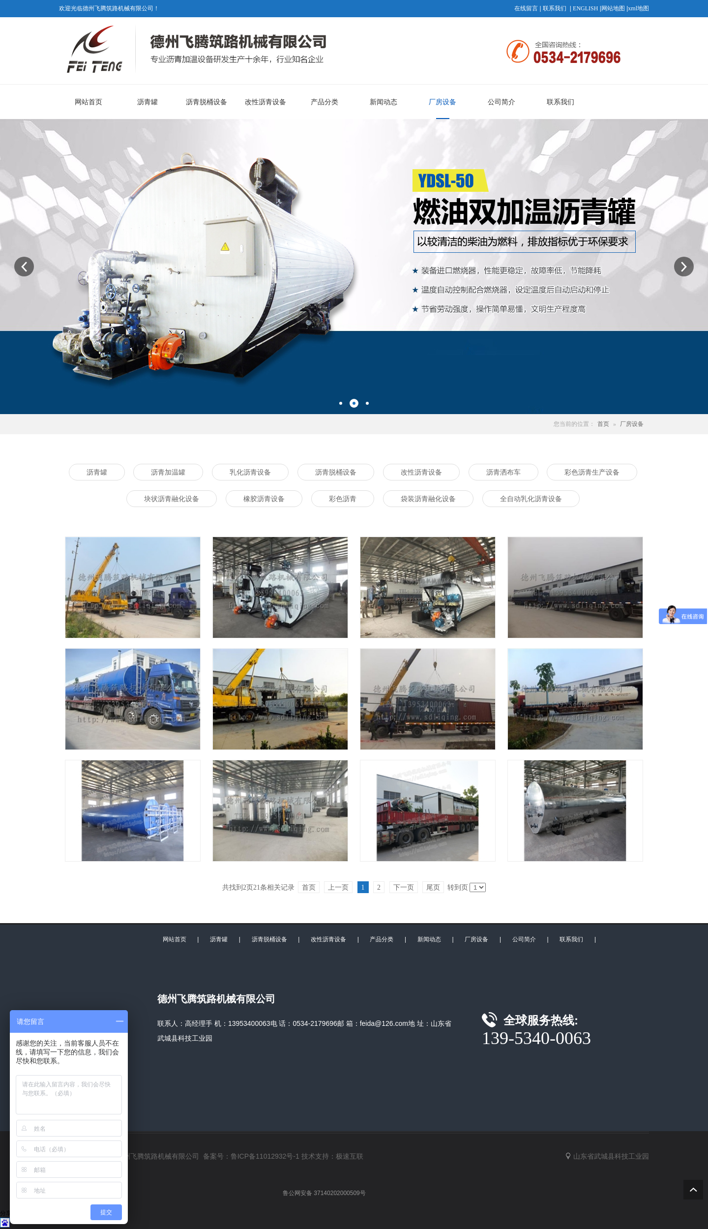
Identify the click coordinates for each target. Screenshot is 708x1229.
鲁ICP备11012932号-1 (265, 1156)
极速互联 (349, 1156)
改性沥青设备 (328, 939)
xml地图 (638, 8)
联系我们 (554, 8)
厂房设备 (632, 423)
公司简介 (524, 939)
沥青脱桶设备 (269, 939)
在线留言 (526, 8)
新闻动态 (429, 939)
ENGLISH (585, 8)
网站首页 (174, 939)
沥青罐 (219, 939)
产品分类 (381, 939)
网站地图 (613, 8)
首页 (603, 423)
